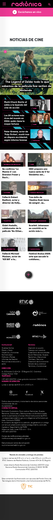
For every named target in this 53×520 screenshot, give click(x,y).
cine (26, 78)
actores (7, 192)
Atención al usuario (35, 348)
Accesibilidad (7, 406)
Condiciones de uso (9, 404)
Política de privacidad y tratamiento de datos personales (24, 401)
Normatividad (7, 355)
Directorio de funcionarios (38, 362)
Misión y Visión (7, 350)
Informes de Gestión (10, 359)
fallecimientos (9, 249)
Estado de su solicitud (37, 364)
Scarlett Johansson (38, 221)
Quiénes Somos (8, 348)
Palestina (7, 221)
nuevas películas (37, 192)
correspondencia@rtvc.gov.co (14, 418)
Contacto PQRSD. (13, 420)
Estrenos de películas (12, 164)
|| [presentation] (5, 52)
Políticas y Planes (8, 357)
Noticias (36, 140)
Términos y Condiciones (37, 366)
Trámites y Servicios (35, 359)
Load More (28, 270)
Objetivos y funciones (10, 353)
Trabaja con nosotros (36, 350)
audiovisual (35, 249)
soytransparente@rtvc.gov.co (13, 445)
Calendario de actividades (38, 353)
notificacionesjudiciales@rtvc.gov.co (16, 438)
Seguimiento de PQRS (18, 427)
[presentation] (4, 71)
